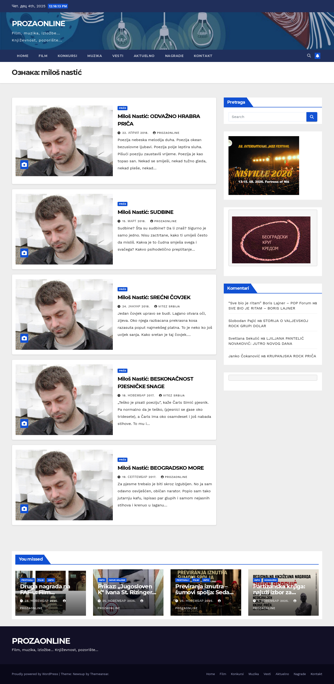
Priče (122, 108)
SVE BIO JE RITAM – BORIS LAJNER (261, 308)
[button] (309, 55)
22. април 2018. (136, 132)
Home (22, 56)
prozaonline (166, 132)
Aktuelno (144, 56)
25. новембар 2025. (119, 601)
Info (51, 580)
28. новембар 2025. (42, 601)
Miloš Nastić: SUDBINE (145, 212)
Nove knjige (117, 580)
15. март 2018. (134, 221)
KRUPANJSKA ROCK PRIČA (291, 356)
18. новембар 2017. (139, 395)
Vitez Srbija (167, 306)
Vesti (117, 56)
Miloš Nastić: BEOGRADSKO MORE (161, 468)
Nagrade (174, 56)
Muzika (94, 56)
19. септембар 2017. (140, 477)
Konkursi (67, 56)
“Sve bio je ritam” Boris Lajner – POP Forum (269, 303)
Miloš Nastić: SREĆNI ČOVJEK (154, 297)
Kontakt (203, 56)
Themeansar (99, 674)
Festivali (27, 580)
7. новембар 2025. (273, 601)
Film (43, 56)
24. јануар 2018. (136, 306)
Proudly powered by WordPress (35, 674)
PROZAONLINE (38, 23)
